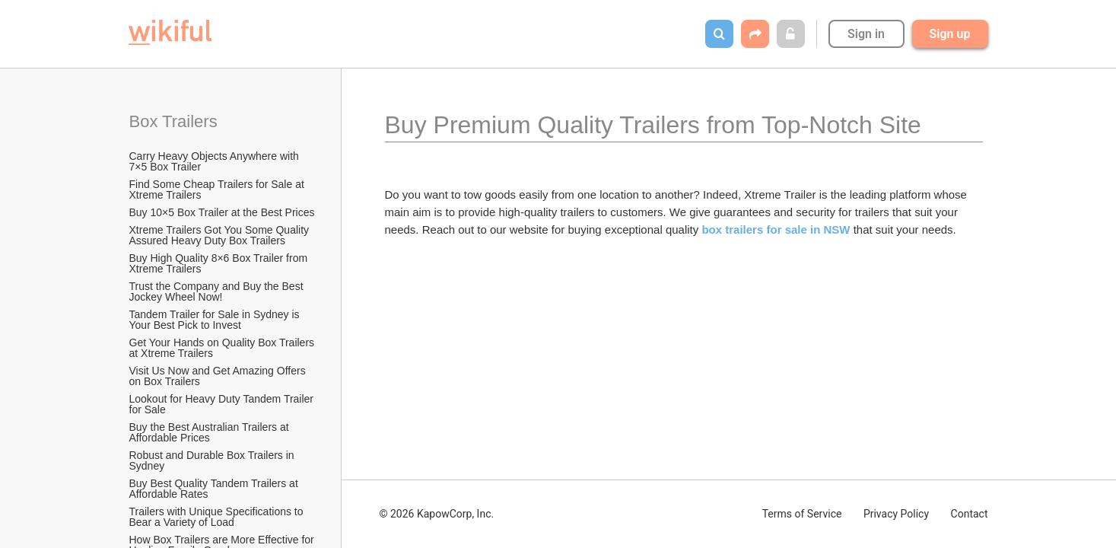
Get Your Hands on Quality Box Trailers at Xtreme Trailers (223, 347)
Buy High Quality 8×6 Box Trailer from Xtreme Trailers (220, 263)
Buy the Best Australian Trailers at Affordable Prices (210, 432)
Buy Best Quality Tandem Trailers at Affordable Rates (214, 488)
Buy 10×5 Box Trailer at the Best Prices (222, 212)
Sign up (950, 34)
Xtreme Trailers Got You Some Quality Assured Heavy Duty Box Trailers (220, 235)
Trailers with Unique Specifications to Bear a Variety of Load (218, 516)
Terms (802, 514)
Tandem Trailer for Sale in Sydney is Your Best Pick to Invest (216, 319)
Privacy (896, 514)
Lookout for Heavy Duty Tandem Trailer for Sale (222, 404)
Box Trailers (175, 121)
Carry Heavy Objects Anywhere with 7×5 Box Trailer (215, 161)
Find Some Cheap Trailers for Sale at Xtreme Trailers (218, 189)
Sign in (866, 34)
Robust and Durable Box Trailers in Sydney (213, 460)
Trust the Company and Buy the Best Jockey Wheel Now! (218, 291)
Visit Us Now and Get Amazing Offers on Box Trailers (219, 376)
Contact (969, 514)
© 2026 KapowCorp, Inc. (437, 514)
